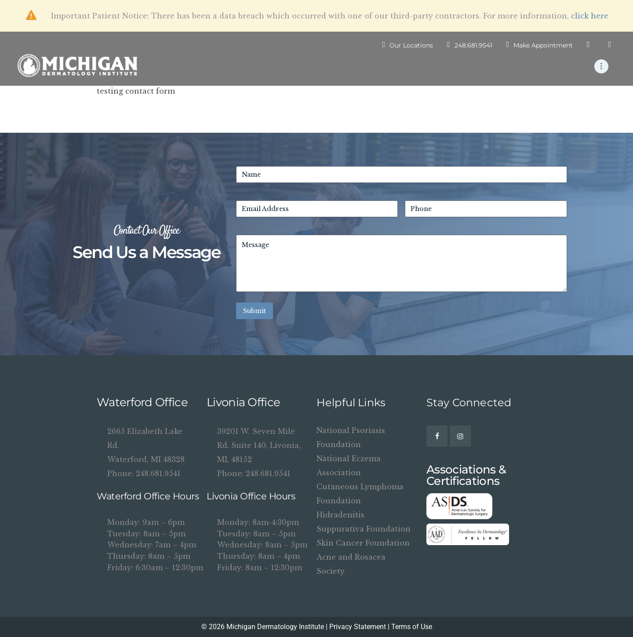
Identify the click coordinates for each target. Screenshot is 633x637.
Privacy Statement (357, 626)
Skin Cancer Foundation (363, 543)
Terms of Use (411, 626)
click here (589, 15)
